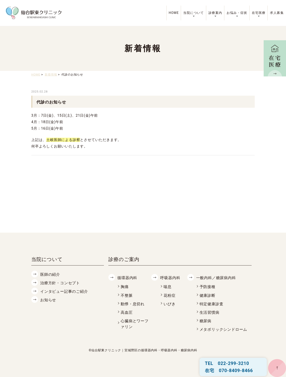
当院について (193, 13)
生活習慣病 (210, 312)
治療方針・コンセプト (61, 282)
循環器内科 (127, 277)
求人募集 (277, 13)
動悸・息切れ (133, 303)
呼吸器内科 (170, 277)
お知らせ (48, 299)
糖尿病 (206, 320)
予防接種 (208, 286)
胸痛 (125, 286)
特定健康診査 (212, 303)
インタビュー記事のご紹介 (65, 291)
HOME (174, 13)
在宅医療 (259, 13)
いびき (170, 303)
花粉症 (170, 295)
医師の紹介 (50, 274)
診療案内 (215, 13)
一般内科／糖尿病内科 (217, 277)
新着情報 (51, 74)
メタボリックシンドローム (225, 328)
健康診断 (208, 295)
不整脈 (127, 295)
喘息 (168, 286)
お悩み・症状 (237, 13)
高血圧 (127, 312)
